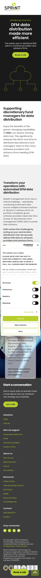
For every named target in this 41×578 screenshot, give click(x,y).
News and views (10, 498)
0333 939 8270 (9, 512)
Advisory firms (9, 447)
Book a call (20, 55)
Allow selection (20, 325)
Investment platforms (12, 434)
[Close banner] (37, 245)
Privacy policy (21, 546)
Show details (29, 312)
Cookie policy (9, 546)
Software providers (11, 442)
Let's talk (10, 404)
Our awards (8, 470)
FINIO (5, 419)
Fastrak (6, 423)
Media (5, 493)
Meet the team (9, 462)
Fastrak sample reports (13, 485)
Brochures (7, 489)
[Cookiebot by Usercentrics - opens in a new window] (24, 245)
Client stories (9, 481)
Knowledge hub (10, 501)
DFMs (5, 438)
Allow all (20, 318)
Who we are (8, 458)
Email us (6, 517)
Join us (6, 466)
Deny (20, 331)
